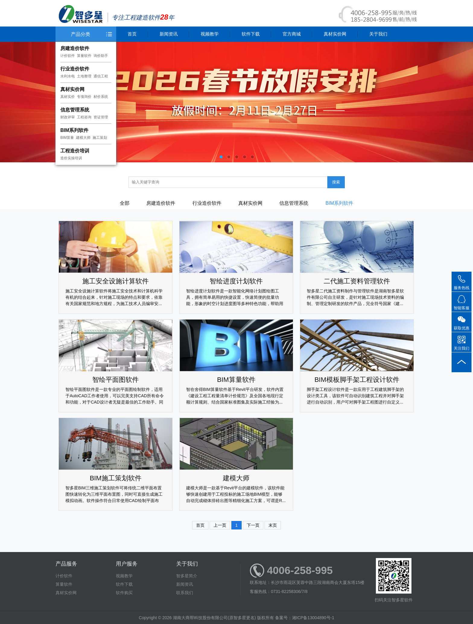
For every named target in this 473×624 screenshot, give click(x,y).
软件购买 (124, 592)
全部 (124, 203)
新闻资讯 (169, 33)
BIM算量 (67, 138)
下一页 (253, 525)
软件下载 (251, 33)
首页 (132, 33)
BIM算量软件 (236, 379)
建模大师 (83, 138)
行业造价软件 (74, 68)
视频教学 (210, 33)
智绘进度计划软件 (236, 281)
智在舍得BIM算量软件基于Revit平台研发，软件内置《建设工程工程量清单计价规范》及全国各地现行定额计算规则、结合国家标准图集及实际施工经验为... (235, 395)
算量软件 (84, 56)
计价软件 (67, 56)
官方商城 (292, 33)
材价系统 (101, 97)
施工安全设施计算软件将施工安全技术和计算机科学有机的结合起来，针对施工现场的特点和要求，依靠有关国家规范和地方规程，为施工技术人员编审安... (114, 297)
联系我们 (184, 592)
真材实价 (67, 97)
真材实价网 (72, 89)
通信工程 (101, 76)
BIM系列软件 (74, 130)
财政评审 (67, 117)
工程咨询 (84, 117)
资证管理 (101, 117)
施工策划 (100, 138)
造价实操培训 (71, 158)
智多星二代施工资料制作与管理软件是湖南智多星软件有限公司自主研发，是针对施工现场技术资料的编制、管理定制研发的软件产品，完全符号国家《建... (355, 297)
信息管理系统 (74, 109)
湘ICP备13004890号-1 (313, 617)
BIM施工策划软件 (115, 478)
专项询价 (84, 97)
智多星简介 (186, 575)
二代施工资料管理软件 (357, 281)
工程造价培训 (74, 150)
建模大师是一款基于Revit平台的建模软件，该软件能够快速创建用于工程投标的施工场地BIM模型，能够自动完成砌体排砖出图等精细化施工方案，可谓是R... (236, 494)
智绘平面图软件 (115, 379)
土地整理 (84, 76)
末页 (272, 525)
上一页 (220, 525)
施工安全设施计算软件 (115, 281)
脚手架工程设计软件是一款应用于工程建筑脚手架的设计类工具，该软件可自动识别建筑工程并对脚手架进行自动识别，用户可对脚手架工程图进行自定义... (355, 395)
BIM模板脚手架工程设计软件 (356, 379)
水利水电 (67, 76)
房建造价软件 (74, 48)
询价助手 (101, 56)
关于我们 (378, 33)
